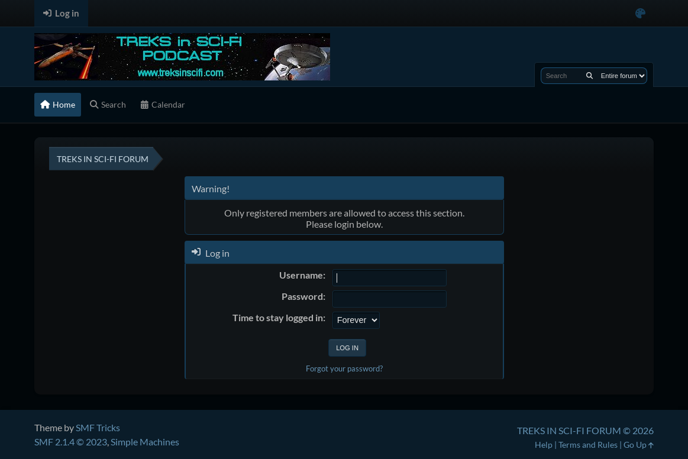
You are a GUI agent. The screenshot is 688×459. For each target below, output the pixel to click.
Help (544, 444)
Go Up (639, 444)
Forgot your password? (344, 368)
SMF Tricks (98, 427)
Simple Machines (145, 441)
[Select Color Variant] (640, 13)
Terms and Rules (588, 444)
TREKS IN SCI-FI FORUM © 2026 (585, 430)
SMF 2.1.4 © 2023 (70, 441)
